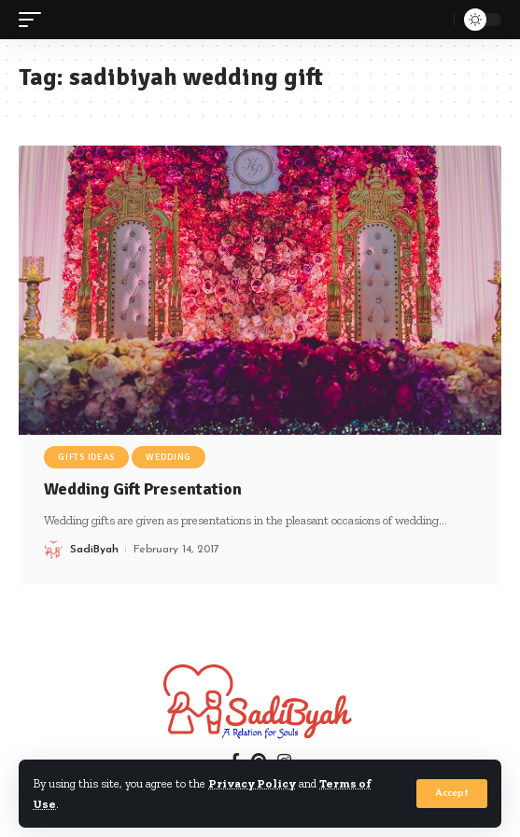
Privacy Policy (252, 783)
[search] (435, 19)
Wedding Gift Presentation (143, 489)
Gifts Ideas (86, 457)
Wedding (168, 457)
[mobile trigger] (34, 20)
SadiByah (94, 549)
